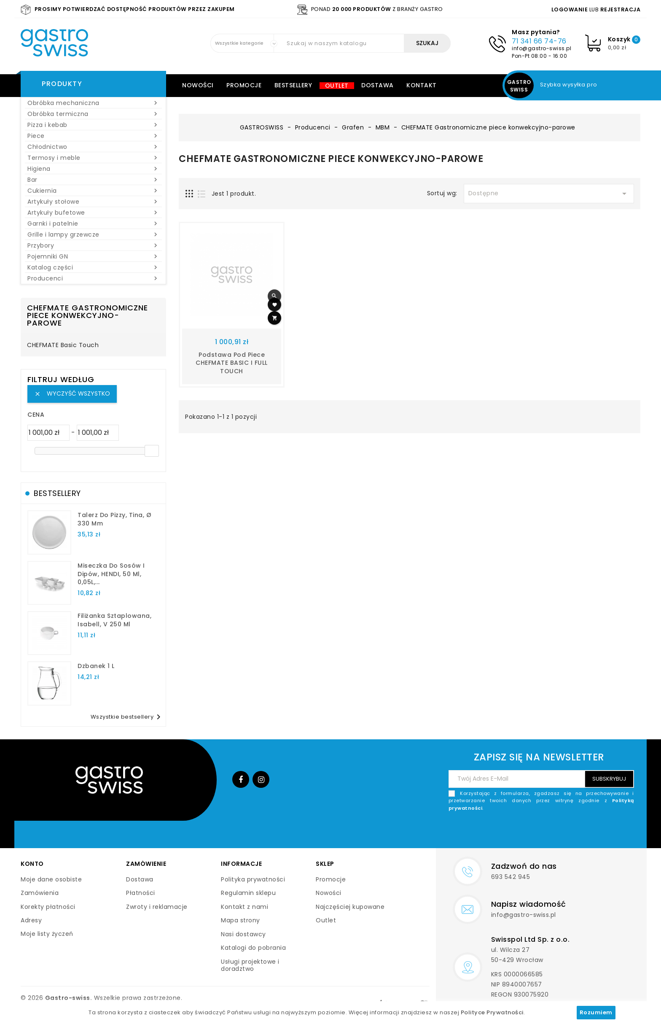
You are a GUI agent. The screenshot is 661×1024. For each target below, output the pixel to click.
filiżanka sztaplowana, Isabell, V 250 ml (114, 620)
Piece (93, 136)
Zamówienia (40, 893)
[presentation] (570, 831)
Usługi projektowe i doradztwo (250, 965)
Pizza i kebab (93, 125)
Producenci (93, 278)
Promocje (243, 85)
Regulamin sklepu (248, 893)
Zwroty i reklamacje (157, 907)
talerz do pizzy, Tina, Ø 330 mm (114, 519)
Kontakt (421, 85)
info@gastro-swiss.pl (541, 48)
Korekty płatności (48, 907)
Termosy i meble (93, 158)
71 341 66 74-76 (539, 41)
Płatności (140, 893)
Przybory (93, 245)
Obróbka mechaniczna (93, 103)
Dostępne (548, 194)
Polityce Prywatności (492, 1012)
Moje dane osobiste (51, 879)
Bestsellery (293, 85)
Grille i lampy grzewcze (93, 234)
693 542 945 (510, 877)
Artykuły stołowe (93, 201)
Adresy (31, 920)
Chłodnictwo (93, 147)
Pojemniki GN (93, 256)
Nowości (198, 85)
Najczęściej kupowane (350, 907)
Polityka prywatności (253, 879)
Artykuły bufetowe (93, 212)
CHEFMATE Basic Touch (63, 345)
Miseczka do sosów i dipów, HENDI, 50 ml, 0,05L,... (111, 574)
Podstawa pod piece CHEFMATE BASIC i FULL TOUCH (232, 363)
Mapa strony (240, 920)
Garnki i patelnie (93, 223)
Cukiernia (93, 190)
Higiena (93, 168)
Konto (32, 864)
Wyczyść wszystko (72, 393)
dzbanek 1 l (96, 666)
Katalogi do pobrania (253, 947)
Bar (93, 179)
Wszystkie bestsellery (127, 717)
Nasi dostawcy (243, 934)
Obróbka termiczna (93, 114)
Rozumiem (596, 1012)
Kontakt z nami (244, 907)
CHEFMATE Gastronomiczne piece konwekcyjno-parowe (87, 315)
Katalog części (93, 267)
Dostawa (377, 85)
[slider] (152, 451)
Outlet (337, 85)
